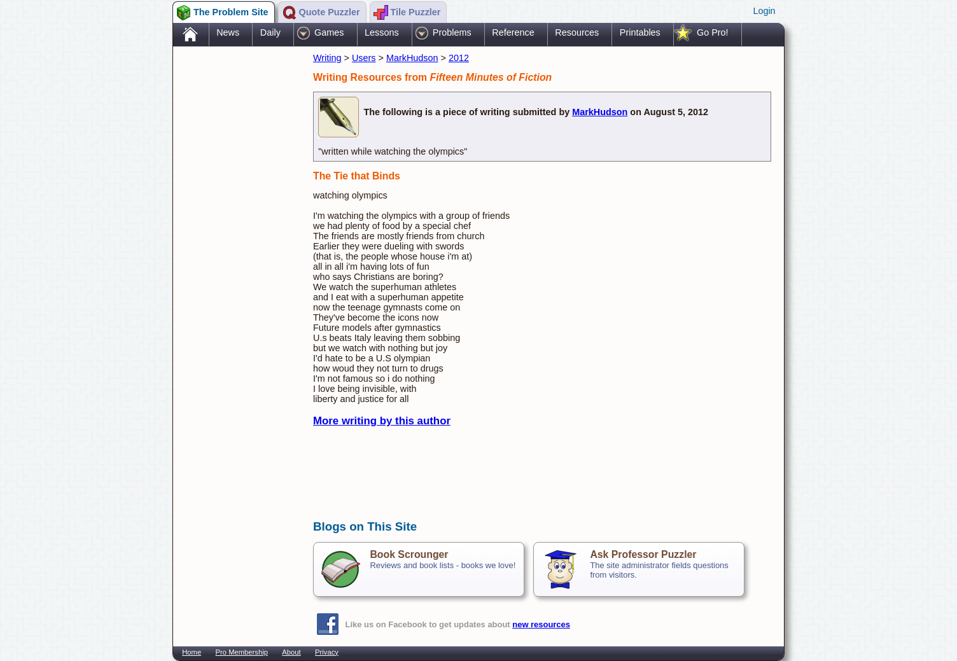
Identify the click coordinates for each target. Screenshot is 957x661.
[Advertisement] (237, 250)
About (291, 652)
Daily (270, 32)
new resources (541, 624)
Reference (513, 32)
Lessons (382, 32)
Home (191, 652)
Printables (640, 32)
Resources (577, 32)
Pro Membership (242, 652)
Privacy (327, 652)
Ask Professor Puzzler (643, 554)
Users (364, 58)
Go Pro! (713, 32)
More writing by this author (382, 421)
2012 (459, 58)
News (227, 32)
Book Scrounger (409, 554)
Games (329, 32)
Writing (327, 58)
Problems (452, 32)
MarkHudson (412, 58)
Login (764, 11)
